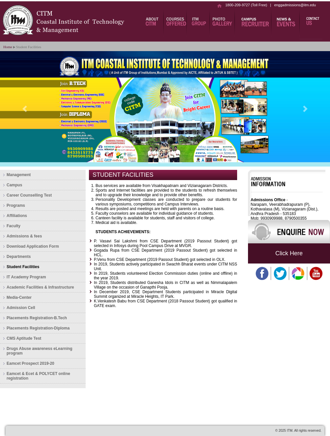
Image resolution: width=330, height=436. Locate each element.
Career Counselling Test (29, 195)
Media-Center (19, 297)
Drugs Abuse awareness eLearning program (39, 351)
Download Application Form (33, 246)
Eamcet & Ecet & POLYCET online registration (38, 376)
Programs (16, 205)
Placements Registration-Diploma (38, 328)
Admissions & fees (24, 236)
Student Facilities (23, 267)
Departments (19, 256)
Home (7, 47)
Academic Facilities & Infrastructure (40, 287)
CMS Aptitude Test (24, 338)
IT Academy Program (26, 277)
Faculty (13, 226)
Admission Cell (21, 307)
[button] (24, 109)
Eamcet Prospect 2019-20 (30, 363)
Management (19, 174)
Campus (14, 185)
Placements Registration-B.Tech (37, 318)
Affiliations (17, 215)
